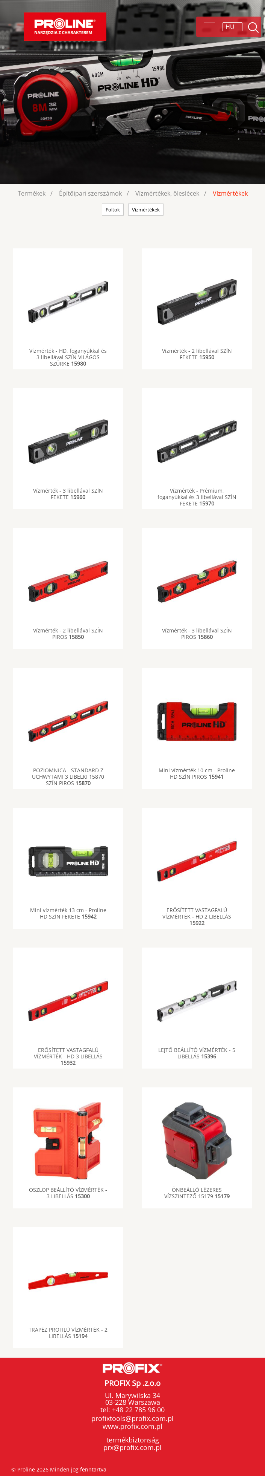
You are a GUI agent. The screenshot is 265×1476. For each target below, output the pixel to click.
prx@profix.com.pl (132, 1447)
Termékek (31, 193)
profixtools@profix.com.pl (132, 1418)
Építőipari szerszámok (90, 193)
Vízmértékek (230, 193)
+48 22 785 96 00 (137, 1409)
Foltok (113, 209)
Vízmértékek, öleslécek (167, 193)
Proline (65, 26)
